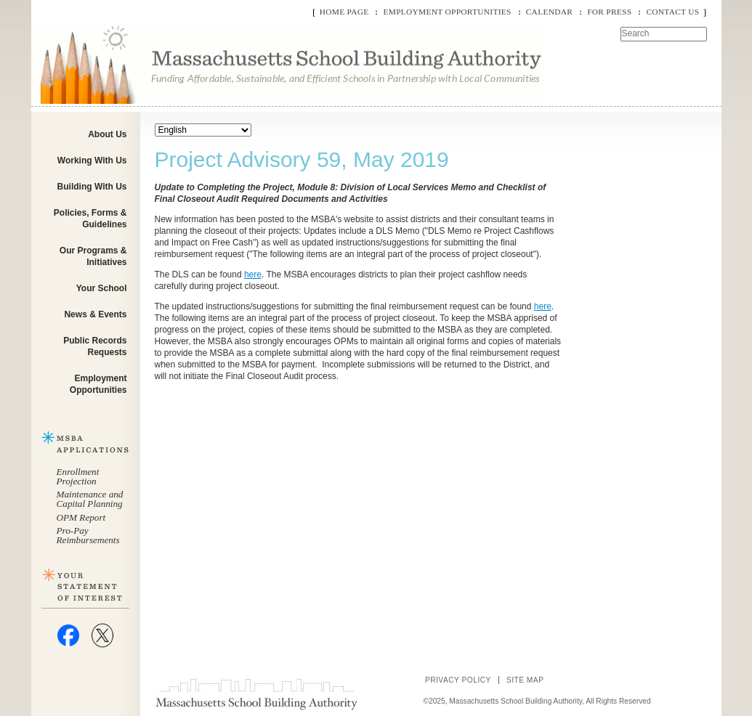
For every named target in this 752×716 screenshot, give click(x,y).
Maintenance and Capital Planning (90, 498)
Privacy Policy (458, 680)
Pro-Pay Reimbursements (88, 535)
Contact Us (672, 11)
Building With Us (92, 187)
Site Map (525, 680)
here (253, 274)
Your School (101, 288)
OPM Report (81, 517)
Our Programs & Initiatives (93, 256)
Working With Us (92, 160)
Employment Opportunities (447, 11)
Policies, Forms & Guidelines (90, 218)
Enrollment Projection (78, 476)
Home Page (344, 11)
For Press (609, 11)
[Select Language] (203, 130)
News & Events (95, 314)
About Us (107, 134)
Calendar (549, 11)
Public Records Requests (94, 346)
